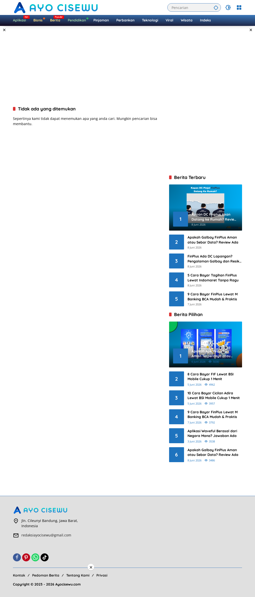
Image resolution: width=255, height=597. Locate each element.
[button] (215, 7)
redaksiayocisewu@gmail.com (46, 535)
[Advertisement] (127, 66)
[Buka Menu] (239, 7)
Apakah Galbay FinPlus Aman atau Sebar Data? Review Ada (213, 240)
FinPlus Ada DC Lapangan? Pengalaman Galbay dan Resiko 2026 (215, 259)
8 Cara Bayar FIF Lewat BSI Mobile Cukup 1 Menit (211, 376)
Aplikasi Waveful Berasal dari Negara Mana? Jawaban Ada (212, 433)
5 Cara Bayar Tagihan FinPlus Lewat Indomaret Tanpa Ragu (213, 277)
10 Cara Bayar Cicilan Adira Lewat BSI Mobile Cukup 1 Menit (214, 395)
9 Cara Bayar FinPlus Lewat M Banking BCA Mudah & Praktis (213, 296)
